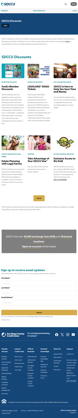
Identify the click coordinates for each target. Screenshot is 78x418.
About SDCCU (58, 354)
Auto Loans (18, 360)
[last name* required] (39, 293)
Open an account (31, 246)
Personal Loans (19, 363)
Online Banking (6, 373)
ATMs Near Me (32, 357)
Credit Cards (18, 367)
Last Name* (5, 288)
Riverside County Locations (31, 375)
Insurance (5, 394)
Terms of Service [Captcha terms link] (45, 316)
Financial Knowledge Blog (44, 359)
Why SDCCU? (58, 357)
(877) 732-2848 (71, 381)
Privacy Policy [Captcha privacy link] (34, 316)
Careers (56, 366)
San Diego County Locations (31, 368)
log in (67, 41)
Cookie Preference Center (35, 411)
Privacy (23, 411)
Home (5, 26)
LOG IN (39, 198)
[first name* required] (39, 283)
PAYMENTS (4, 11)
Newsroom (57, 370)
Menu (74, 4)
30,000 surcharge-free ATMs (40, 236)
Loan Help (18, 370)
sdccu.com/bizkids (60, 179)
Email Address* (7, 297)
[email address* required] (39, 302)
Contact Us (70, 354)
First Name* (5, 278)
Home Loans (19, 357)
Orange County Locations (31, 383)
